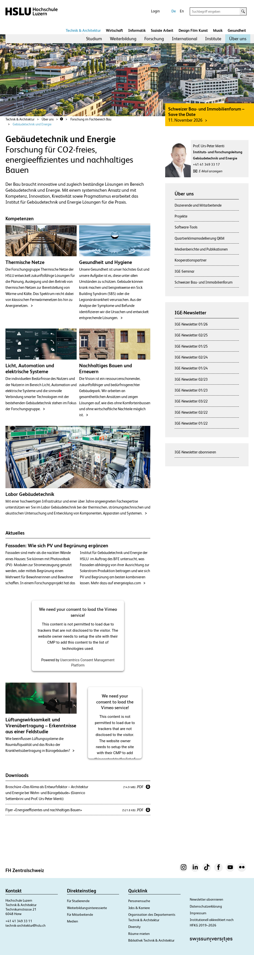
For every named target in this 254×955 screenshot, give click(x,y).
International (184, 38)
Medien (72, 921)
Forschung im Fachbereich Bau (90, 119)
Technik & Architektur (83, 30)
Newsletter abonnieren (206, 899)
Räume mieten (139, 934)
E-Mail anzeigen (210, 171)
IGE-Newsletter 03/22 (191, 401)
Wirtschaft (114, 30)
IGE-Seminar (184, 271)
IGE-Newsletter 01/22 (191, 423)
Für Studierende (78, 901)
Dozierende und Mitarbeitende (198, 205)
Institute (213, 38)
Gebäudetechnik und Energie (32, 124)
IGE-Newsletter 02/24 (191, 357)
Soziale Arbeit (162, 30)
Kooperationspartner (191, 260)
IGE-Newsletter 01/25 (191, 346)
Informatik (137, 30)
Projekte (181, 216)
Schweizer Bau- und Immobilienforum (203, 282)
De (173, 11)
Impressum (198, 913)
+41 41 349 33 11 (18, 921)
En (182, 11)
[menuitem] (94, 38)
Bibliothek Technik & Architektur (151, 940)
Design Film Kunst (193, 30)
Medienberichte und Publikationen (201, 249)
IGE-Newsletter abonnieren (195, 452)
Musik (217, 30)
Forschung (154, 38)
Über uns (237, 38)
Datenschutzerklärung (206, 906)
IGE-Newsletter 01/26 (191, 324)
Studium (94, 38)
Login (155, 11)
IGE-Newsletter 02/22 (191, 412)
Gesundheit (237, 30)
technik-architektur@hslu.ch (25, 925)
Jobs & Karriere (139, 908)
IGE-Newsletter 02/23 (191, 379)
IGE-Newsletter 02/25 (191, 335)
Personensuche (139, 901)
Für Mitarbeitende (80, 915)
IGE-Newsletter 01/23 (191, 390)
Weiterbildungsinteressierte (87, 908)
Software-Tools (186, 227)
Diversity (134, 927)
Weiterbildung (123, 38)
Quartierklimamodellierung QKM (199, 238)
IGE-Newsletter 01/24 (191, 368)
